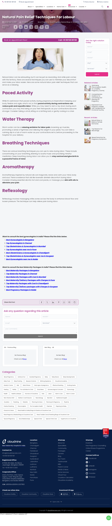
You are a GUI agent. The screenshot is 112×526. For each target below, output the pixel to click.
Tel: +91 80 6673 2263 (10, 468)
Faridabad (34, 451)
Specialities (62, 445)
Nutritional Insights (61, 398)
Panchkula (34, 477)
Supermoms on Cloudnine (68, 419)
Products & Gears (9, 410)
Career (88, 451)
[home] (14, 7)
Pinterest (92, 477)
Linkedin (92, 466)
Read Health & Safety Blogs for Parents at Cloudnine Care (34, 410)
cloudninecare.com (54, 510)
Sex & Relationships (24, 419)
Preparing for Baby (61, 406)
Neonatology (39, 398)
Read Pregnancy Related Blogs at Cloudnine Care (18, 414)
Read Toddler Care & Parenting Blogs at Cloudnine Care (53, 414)
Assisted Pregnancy (35, 377)
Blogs (25, 359)
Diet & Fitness (26, 385)
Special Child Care (51, 419)
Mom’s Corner (70, 393)
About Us (61, 443)
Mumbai (33, 469)
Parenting (16, 402)
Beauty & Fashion (31, 381)
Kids (43, 393)
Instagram (93, 469)
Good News (40, 389)
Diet (18, 385)
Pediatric (25, 402)
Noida (32, 475)
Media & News (63, 469)
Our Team (61, 459)
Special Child (38, 419)
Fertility (14, 389)
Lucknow (33, 464)
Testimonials (62, 461)
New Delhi (33, 472)
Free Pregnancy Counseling (96, 445)
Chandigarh (34, 445)
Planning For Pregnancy (53, 402)
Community (62, 448)
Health (5, 393)
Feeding (6, 389)
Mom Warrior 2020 (9, 398)
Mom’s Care (58, 393)
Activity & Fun (21, 377)
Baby (46, 377)
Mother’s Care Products (25, 398)
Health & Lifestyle (16, 393)
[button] (30, 7)
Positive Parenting (9, 406)
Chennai (33, 448)
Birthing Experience (45, 381)
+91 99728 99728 (8, 456)
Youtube (92, 473)
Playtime (66, 402)
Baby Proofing (18, 381)
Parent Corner (63, 467)
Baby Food (7, 381)
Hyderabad (34, 459)
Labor (49, 393)
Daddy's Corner (8, 385)
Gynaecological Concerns (55, 389)
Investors (89, 443)
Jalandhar (34, 461)
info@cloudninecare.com (11, 453)
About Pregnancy (9, 377)
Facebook (92, 458)
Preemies (49, 406)
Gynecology (70, 389)
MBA (59, 464)
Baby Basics (55, 377)
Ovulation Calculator (65, 477)
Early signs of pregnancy (41, 385)
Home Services (63, 472)
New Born (49, 398)
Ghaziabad (34, 453)
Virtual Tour (62, 475)
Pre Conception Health (36, 406)
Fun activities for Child (26, 389)
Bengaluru (34, 443)
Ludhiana (33, 467)
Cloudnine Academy (61, 381)
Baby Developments (69, 377)
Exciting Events (71, 385)
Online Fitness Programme (95, 448)
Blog (59, 456)
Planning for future (37, 402)
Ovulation (6, 402)
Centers (61, 453)
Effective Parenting (58, 385)
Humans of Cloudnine (31, 393)
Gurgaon (33, 456)
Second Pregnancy (9, 419)
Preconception (22, 406)
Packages (61, 451)
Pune (32, 480)
